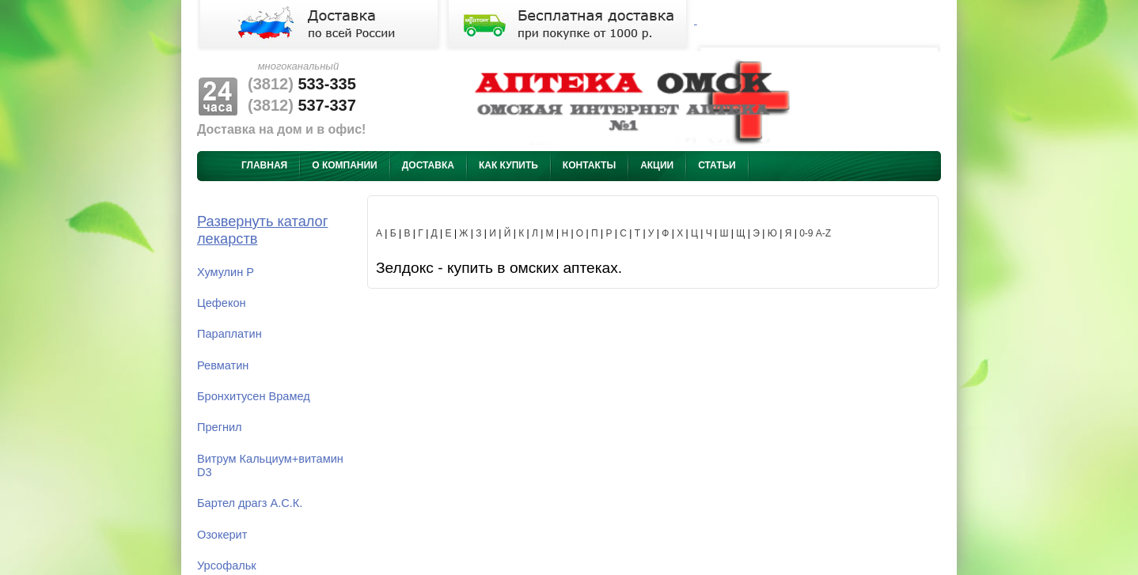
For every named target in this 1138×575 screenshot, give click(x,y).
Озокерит (222, 534)
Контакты (589, 165)
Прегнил (219, 427)
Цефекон (221, 303)
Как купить (508, 165)
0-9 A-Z (815, 233)
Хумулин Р (225, 272)
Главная (264, 165)
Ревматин (222, 365)
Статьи (717, 165)
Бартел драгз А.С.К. (249, 503)
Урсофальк (226, 565)
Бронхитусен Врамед (253, 396)
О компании (344, 165)
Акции (656, 165)
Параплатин (229, 333)
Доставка (428, 165)
